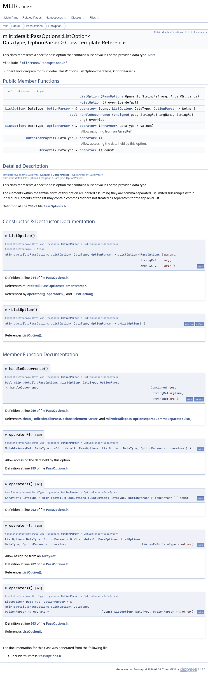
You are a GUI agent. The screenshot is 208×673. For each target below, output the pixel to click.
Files (94, 17)
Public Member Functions (168, 32)
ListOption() (31, 335)
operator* (88, 138)
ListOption (55, 26)
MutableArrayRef (40, 138)
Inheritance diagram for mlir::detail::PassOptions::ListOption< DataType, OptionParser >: (69, 71)
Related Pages (32, 17)
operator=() (36, 294)
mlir (5, 26)
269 (33, 410)
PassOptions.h (54, 206)
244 (33, 277)
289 (33, 468)
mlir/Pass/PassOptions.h (43, 63)
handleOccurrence (95, 115)
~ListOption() (83, 294)
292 (33, 509)
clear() (27, 419)
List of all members (196, 32)
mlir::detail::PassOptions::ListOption (37, 254)
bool (73, 115)
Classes (78, 17)
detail (16, 26)
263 (33, 623)
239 (30, 206)
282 (33, 564)
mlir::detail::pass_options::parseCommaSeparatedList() (149, 419)
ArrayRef (108, 126)
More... (153, 55)
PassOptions (34, 26)
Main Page (11, 17)
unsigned (121, 115)
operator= (88, 109)
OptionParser (58, 109)
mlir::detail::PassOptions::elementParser (54, 286)
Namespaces (56, 17)
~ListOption (90, 102)
